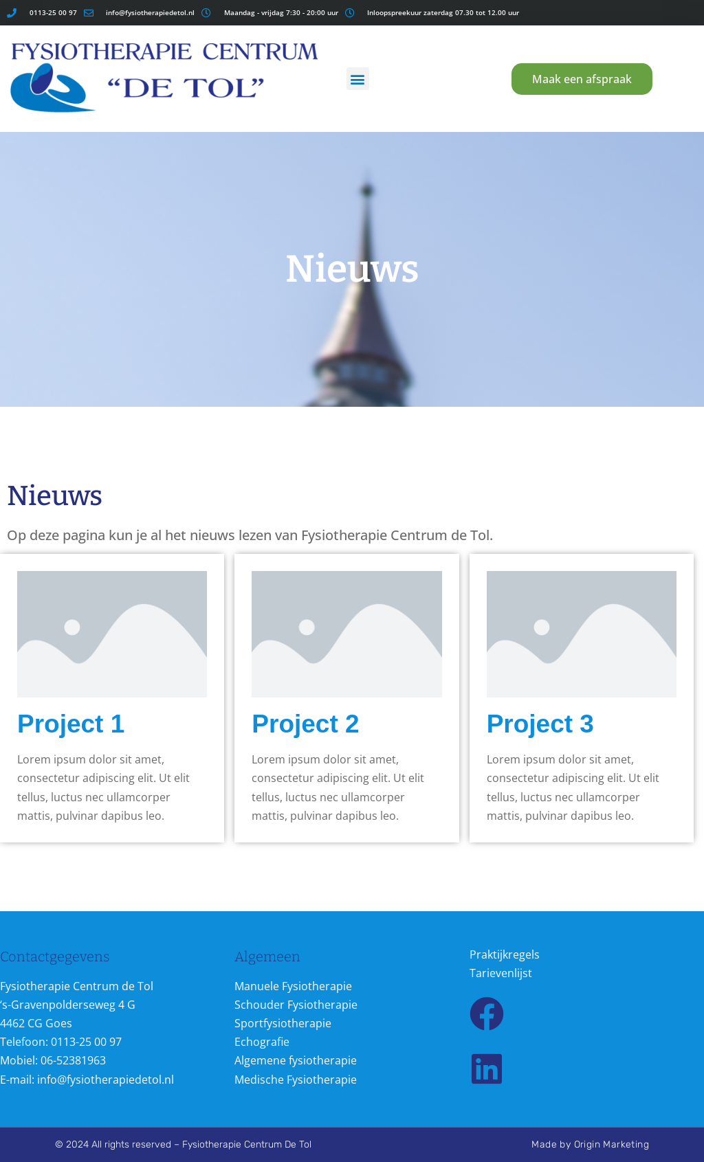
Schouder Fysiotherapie (296, 1004)
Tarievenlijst (501, 973)
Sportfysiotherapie (282, 1023)
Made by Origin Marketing (590, 1144)
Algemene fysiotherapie (295, 1060)
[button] (357, 78)
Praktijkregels (505, 954)
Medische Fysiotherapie (295, 1079)
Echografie (261, 1041)
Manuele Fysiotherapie (293, 986)
